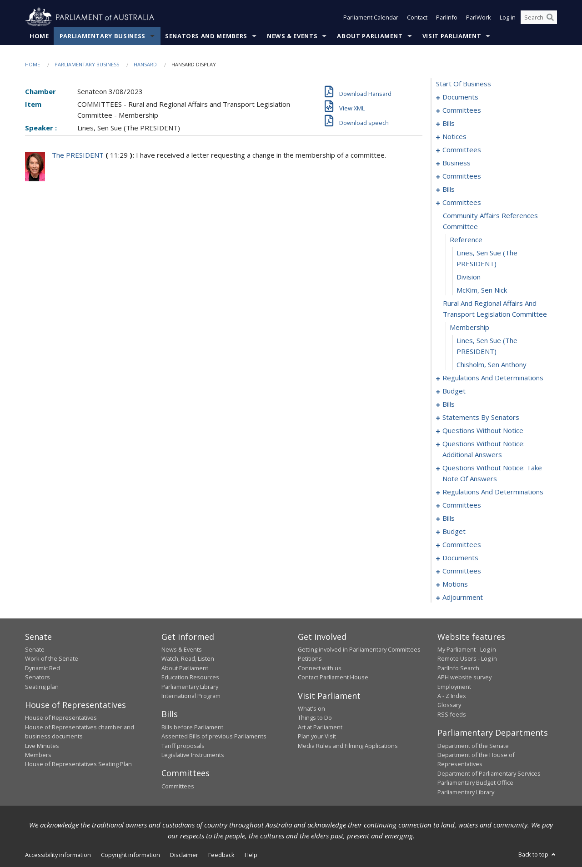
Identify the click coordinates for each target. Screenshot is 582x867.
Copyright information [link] (130, 855)
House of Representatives (61, 717)
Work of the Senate (51, 658)
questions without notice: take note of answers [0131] (492, 473)
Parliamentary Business (103, 36)
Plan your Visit (317, 736)
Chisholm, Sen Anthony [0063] (492, 364)
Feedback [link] (221, 855)
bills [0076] (448, 404)
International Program (191, 696)
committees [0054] (461, 202)
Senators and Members (206, 36)
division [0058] (469, 276)
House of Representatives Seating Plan (78, 764)
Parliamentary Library (189, 687)
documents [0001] (460, 96)
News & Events (292, 36)
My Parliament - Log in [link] (466, 649)
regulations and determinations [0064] (492, 377)
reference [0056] (466, 239)
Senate (35, 649)
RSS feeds (451, 714)
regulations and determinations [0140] (492, 491)
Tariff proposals (183, 746)
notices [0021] (454, 136)
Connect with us (319, 668)
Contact (417, 17)
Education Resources (190, 677)
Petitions (310, 658)
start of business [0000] (463, 83)
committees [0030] (461, 175)
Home (39, 36)
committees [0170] (461, 570)
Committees (177, 786)
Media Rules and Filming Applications (348, 746)
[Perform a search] (550, 17)
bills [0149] (448, 518)
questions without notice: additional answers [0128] (483, 449)
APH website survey (464, 677)
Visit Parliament (451, 36)
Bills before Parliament (192, 727)
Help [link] (251, 855)
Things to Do (315, 717)
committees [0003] (461, 110)
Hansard (145, 64)
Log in (508, 17)
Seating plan (42, 687)
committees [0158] (461, 544)
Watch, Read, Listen (187, 658)
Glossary (449, 705)
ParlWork (478, 17)
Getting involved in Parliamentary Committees (359, 649)
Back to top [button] (537, 854)
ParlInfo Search (458, 668)
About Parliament (369, 36)
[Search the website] (539, 17)
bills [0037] (448, 189)
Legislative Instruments (192, 755)
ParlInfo (446, 17)
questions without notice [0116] (482, 430)
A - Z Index (451, 696)
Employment (454, 687)
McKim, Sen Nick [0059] (482, 289)
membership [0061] (469, 327)
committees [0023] (461, 149)
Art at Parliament (320, 727)
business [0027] (456, 162)
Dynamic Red (42, 668)
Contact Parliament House (333, 677)
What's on (311, 708)
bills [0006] (448, 123)
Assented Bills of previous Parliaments (213, 736)
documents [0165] (460, 557)
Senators (37, 677)
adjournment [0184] (462, 597)
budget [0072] (454, 390)
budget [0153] (454, 531)
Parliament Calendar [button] (370, 17)
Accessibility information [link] (58, 855)
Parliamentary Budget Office (475, 782)
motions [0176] (455, 583)
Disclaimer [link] (184, 855)
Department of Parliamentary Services (489, 773)
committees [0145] (461, 504)
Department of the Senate (473, 746)
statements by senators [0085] (480, 417)
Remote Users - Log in (467, 658)
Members (38, 755)
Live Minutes (42, 746)
